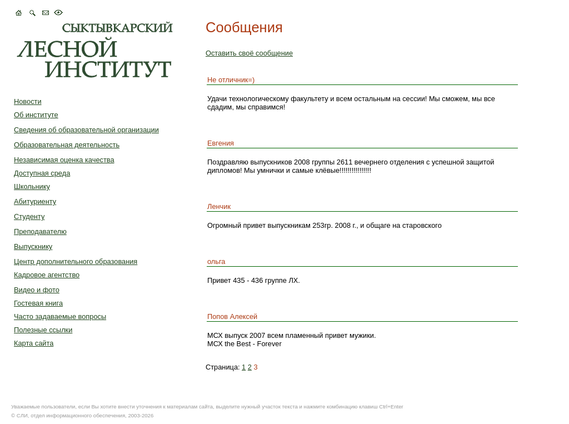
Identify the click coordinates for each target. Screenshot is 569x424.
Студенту (29, 216)
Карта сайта (33, 343)
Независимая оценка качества (64, 160)
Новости (28, 101)
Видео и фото (36, 290)
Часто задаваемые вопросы (60, 316)
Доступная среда (42, 173)
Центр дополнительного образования (75, 261)
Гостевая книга (38, 303)
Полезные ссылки (43, 330)
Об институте (36, 115)
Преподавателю (40, 231)
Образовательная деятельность (66, 145)
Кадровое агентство (46, 275)
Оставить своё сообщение (249, 53)
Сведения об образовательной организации (86, 130)
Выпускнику (33, 246)
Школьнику (32, 186)
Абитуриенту (35, 201)
